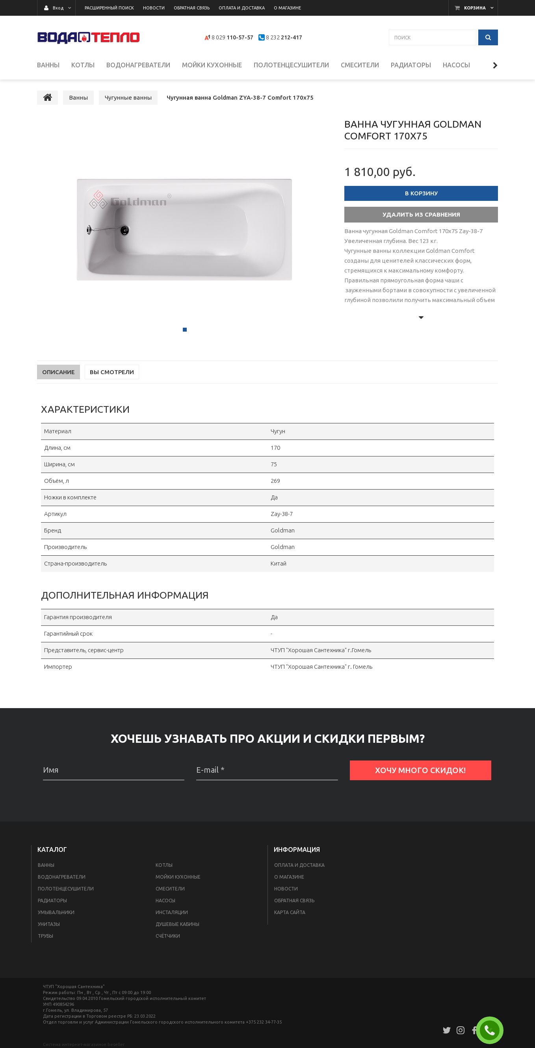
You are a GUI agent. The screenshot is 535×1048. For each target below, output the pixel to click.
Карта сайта (289, 913)
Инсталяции (172, 913)
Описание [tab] (58, 372)
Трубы (45, 936)
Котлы (164, 865)
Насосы (165, 901)
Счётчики (168, 936)
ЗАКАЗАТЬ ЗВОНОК (492, 1030)
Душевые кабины (177, 924)
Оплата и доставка (299, 865)
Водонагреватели (61, 877)
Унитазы (49, 924)
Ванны (46, 865)
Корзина (475, 8)
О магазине (289, 877)
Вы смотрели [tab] (112, 372)
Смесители (170, 889)
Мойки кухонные (178, 877)
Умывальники (56, 913)
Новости (286, 889)
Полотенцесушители (66, 889)
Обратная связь (294, 901)
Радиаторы (52, 901)
